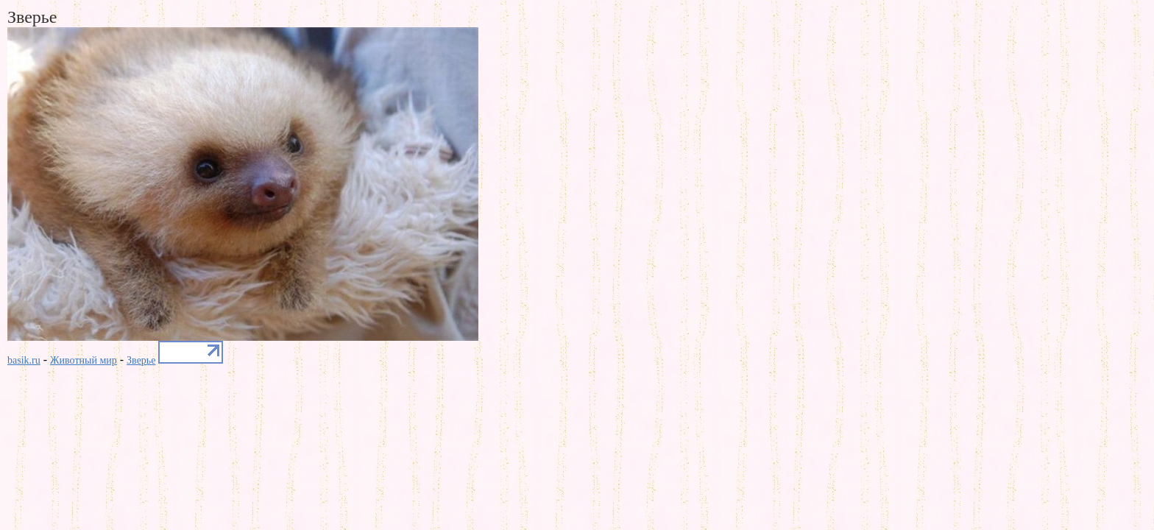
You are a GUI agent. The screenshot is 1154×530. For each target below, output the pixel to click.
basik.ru (23, 360)
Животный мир (83, 360)
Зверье (141, 360)
